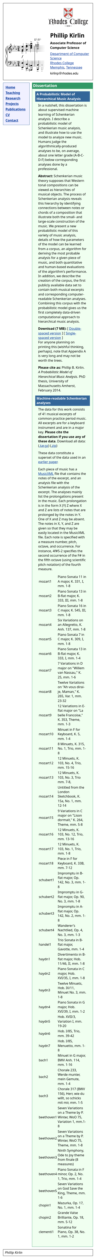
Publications (15, 109)
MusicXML (46, 473)
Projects (12, 103)
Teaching (13, 93)
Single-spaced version (57, 335)
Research (13, 98)
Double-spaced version (59, 330)
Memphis (57, 67)
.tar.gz (43, 445)
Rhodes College (62, 63)
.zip (53, 445)
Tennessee (74, 67)
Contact (12, 120)
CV (8, 115)
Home (10, 87)
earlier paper (47, 462)
